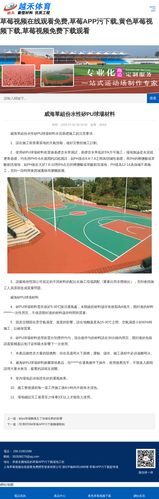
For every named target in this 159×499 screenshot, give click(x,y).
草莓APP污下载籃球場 (103, 467)
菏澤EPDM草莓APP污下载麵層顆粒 (42, 424)
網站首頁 (139, 493)
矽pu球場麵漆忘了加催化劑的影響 (40, 418)
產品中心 (60, 493)
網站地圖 (6, 484)
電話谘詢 (20, 493)
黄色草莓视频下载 (99, 493)
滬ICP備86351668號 (75, 467)
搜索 (153, 98)
